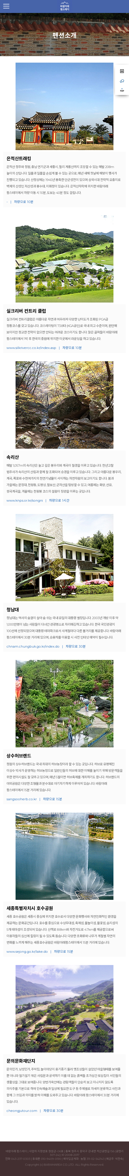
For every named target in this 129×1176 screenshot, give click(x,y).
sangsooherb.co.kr (21, 799)
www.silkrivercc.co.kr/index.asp (31, 348)
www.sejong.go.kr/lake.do (27, 951)
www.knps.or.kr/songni (24, 500)
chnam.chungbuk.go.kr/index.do (32, 646)
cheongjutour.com (21, 1111)
